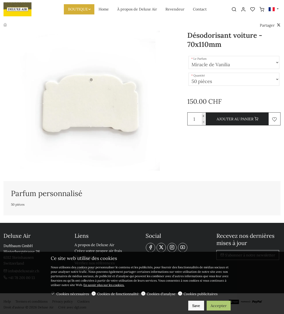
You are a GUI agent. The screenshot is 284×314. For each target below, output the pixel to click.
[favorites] (252, 9)
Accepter (219, 305)
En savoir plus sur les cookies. (103, 285)
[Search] (234, 9)
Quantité (199, 75)
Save (196, 305)
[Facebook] (150, 247)
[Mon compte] (243, 9)
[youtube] (182, 247)
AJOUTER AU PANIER (237, 119)
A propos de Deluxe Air (94, 244)
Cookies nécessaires (72, 294)
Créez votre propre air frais (98, 250)
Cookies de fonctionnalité (118, 294)
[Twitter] (161, 247)
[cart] (262, 9)
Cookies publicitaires (201, 294)
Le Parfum (200, 58)
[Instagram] (172, 247)
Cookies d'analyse (161, 294)
